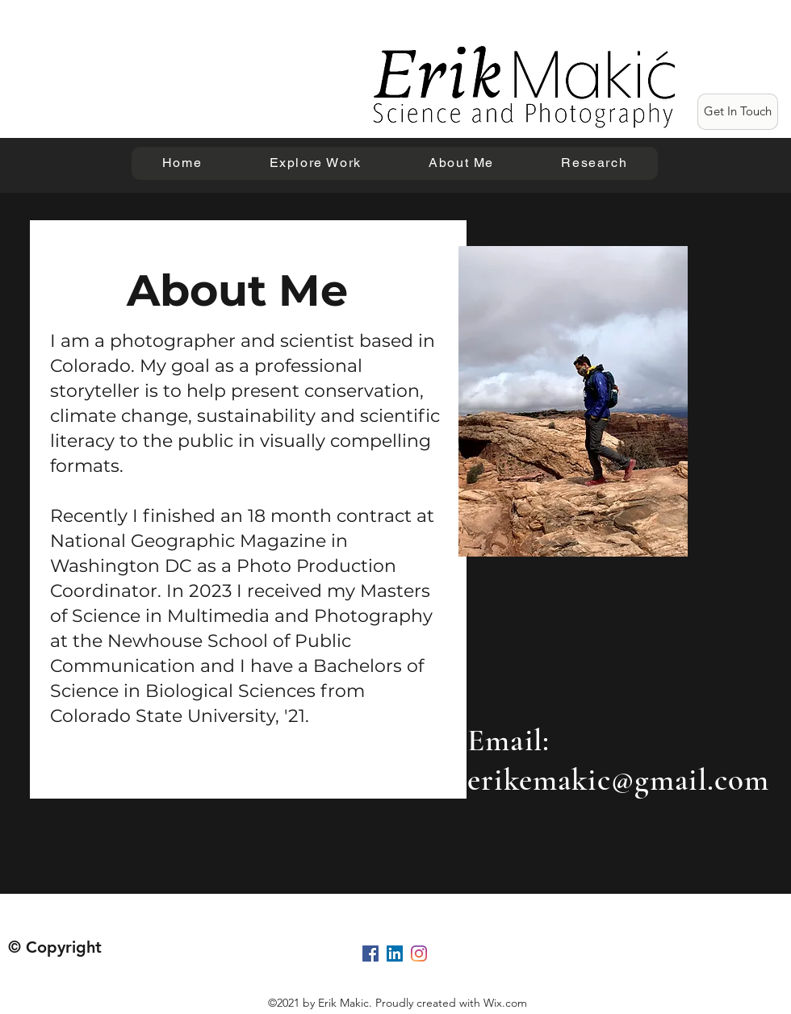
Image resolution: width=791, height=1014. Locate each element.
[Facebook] (370, 953)
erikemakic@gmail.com (618, 780)
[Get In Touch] (737, 112)
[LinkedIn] (395, 953)
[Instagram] (419, 953)
